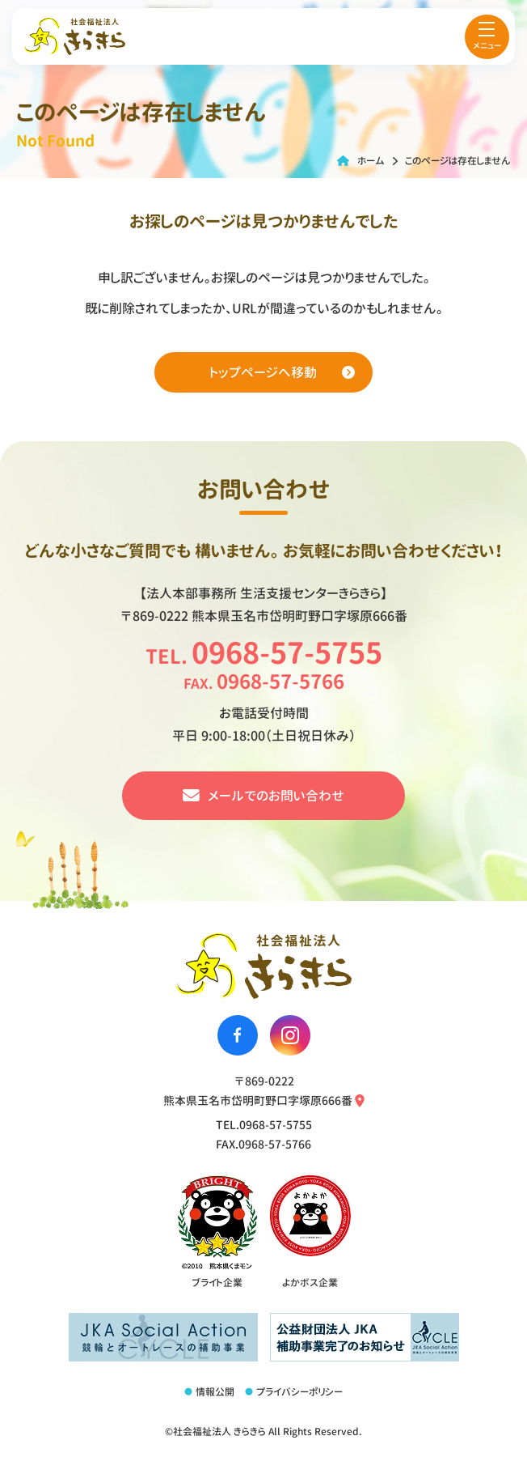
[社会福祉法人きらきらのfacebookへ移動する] (237, 1035)
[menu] (487, 37)
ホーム (371, 161)
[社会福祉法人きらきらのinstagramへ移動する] (290, 1035)
